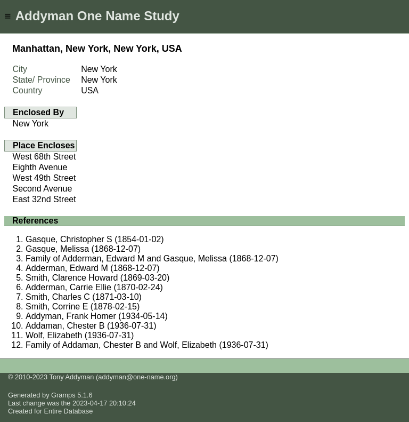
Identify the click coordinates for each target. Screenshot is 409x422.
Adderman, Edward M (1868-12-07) (93, 268)
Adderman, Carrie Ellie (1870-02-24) (94, 287)
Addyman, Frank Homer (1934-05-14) (97, 316)
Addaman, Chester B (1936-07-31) (91, 325)
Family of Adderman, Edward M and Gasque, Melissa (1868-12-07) (152, 258)
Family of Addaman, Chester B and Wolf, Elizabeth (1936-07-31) (147, 344)
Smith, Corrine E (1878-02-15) (83, 306)
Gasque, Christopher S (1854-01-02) (95, 239)
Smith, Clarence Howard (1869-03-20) (97, 277)
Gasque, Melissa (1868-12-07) (83, 248)
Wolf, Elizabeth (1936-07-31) (80, 335)
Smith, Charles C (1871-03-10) (84, 296)
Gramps (63, 395)
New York (31, 123)
